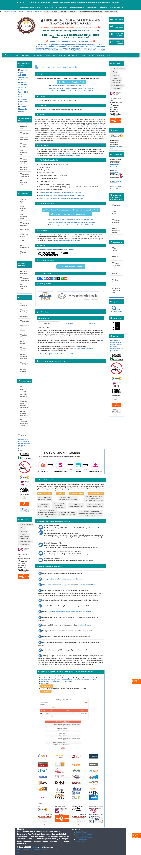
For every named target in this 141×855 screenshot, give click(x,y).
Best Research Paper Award (24, 413)
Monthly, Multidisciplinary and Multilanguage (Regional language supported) (94, 498)
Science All (24, 321)
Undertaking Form (24, 182)
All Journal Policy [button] (47, 686)
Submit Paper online (84, 835)
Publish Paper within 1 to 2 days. (43, 505)
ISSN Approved (24, 544)
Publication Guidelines (24, 224)
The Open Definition (67, 249)
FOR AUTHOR (38, 55)
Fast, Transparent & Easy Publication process (95, 505)
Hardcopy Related (24, 235)
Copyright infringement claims (116, 290)
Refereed (63, 11)
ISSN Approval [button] (46, 691)
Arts (22, 330)
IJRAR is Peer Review (50, 11)
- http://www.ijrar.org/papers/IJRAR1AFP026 (72, 85)
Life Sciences (23, 342)
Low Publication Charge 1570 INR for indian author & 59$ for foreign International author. (68, 680)
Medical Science (23, 335)
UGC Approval (44, 683)
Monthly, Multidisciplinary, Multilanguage (90, 11)
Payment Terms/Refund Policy (116, 265)
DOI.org (112, 146)
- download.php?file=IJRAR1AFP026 (72, 91)
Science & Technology (24, 310)
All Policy (60, 493)
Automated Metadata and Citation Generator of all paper (67, 513)
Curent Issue (92, 7)
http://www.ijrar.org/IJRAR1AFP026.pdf (68, 155)
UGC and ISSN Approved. (85, 348)
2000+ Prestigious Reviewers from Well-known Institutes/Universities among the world (90, 513)
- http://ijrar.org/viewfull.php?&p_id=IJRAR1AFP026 (71, 88)
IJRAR (20, 2)
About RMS (116, 205)
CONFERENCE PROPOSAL (77, 55)
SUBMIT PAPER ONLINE (96, 55)
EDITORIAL (26, 55)
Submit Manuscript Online (22, 109)
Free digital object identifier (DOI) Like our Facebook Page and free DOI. (71, 611)
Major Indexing (114, 249)
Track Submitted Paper (23, 208)
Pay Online (24, 229)
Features (91, 323)
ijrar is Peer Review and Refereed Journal (44, 498)
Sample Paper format (24, 168)
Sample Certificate (23, 145)
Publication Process (84, 837)
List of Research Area (24, 246)
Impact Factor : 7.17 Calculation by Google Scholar (56, 681)
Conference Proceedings (24, 138)
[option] (50, 296)
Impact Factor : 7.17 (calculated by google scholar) (68, 498)
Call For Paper (60, 7)
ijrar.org (35, 847)
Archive (103, 7)
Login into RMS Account (116, 221)
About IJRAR (48, 323)
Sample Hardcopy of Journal (24, 161)
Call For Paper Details (96, 493)
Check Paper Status (44, 493)
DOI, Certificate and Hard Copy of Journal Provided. (59, 505)
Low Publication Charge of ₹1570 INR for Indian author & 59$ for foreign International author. (47, 513)
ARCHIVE (62, 55)
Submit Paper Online (76, 7)
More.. (109, 55)
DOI (22, 240)
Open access (72, 11)
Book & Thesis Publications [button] (34, 11)
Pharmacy (24, 316)
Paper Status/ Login (117, 7)
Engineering (23, 304)
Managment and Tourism (24, 363)
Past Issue (24, 133)
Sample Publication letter (23, 152)
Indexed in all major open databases (76, 505)
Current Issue (23, 127)
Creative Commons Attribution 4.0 (47, 249)
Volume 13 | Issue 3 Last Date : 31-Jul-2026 (23, 91)
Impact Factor (23, 252)
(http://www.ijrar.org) (84, 625)
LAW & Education (23, 370)
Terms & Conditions (33, 849)
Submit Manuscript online (23, 216)
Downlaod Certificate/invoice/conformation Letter (70, 214)
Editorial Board (115, 212)
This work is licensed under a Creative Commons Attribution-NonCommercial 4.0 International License (24, 445)
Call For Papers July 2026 (22, 72)
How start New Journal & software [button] (13, 11)
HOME (8, 55)
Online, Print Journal (111, 11)
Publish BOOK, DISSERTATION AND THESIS (24, 404)
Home (20, 849)
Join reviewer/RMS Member (116, 230)
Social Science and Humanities (24, 356)
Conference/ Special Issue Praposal (24, 422)
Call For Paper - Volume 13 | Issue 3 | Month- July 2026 (70, 41)
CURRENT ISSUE (51, 55)
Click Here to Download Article (72, 82)
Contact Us (80, 842)
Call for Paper (81, 832)
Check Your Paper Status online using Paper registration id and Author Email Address (69, 585)
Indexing (69, 323)
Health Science (23, 348)
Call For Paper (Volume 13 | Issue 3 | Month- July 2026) (57, 354)
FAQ (114, 273)
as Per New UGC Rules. (87, 31)
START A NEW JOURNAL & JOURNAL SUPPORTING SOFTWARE (24, 392)
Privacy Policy (115, 280)
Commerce (24, 325)
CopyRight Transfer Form (24, 175)
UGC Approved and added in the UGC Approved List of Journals (62, 579)
